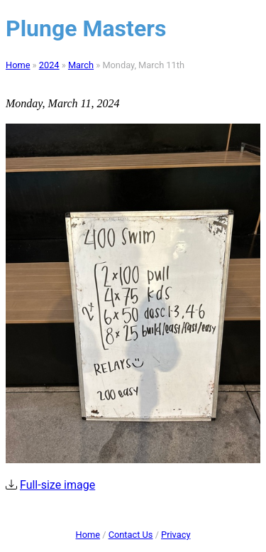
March (81, 65)
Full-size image (57, 485)
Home (18, 65)
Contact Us (131, 534)
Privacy (175, 534)
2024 (49, 65)
